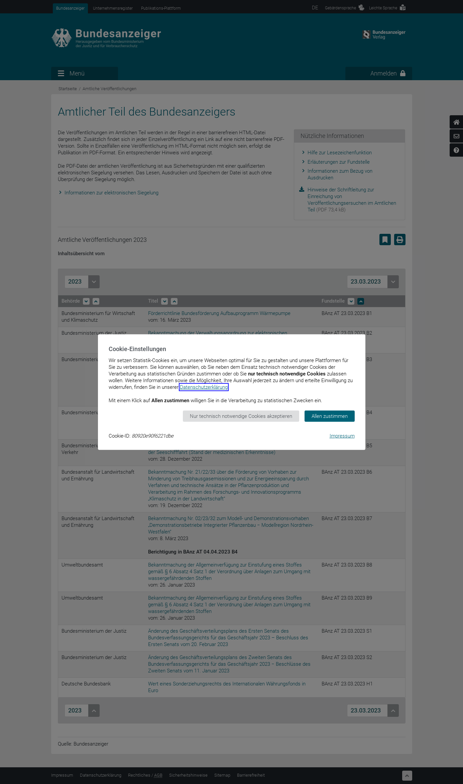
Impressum (342, 436)
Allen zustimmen (330, 416)
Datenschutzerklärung (204, 387)
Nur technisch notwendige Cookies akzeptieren (241, 416)
